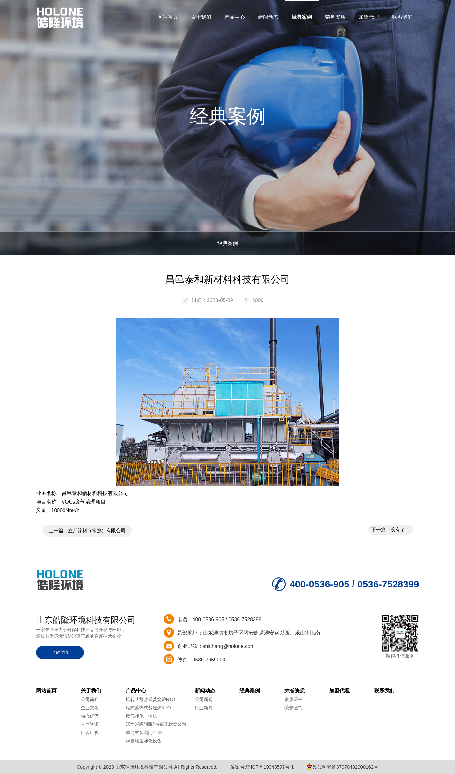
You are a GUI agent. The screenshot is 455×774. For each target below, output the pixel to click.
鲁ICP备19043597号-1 (270, 767)
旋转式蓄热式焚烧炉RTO (150, 699)
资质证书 (293, 699)
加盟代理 (369, 17)
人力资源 (90, 724)
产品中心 (234, 17)
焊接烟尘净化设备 (144, 740)
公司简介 (90, 699)
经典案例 (302, 17)
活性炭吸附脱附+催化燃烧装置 (156, 724)
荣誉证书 (293, 707)
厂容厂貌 (90, 732)
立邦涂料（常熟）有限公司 (96, 530)
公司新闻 (204, 699)
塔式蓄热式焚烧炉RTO (148, 707)
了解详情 (60, 652)
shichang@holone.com (229, 646)
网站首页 (167, 17)
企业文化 (90, 707)
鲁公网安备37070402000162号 (342, 767)
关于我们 (201, 17)
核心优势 (90, 716)
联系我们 (402, 17)
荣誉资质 (335, 17)
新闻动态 (268, 17)
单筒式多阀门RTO (144, 732)
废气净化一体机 (141, 716)
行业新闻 (204, 707)
